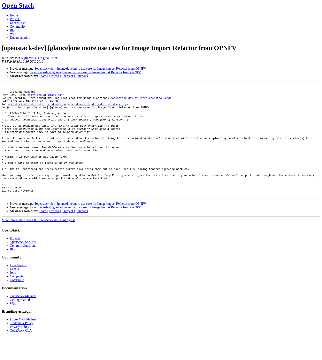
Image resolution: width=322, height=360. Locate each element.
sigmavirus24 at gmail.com (39, 58)
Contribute (17, 302)
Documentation (20, 37)
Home (14, 15)
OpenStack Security (23, 264)
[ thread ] (55, 76)
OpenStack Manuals (23, 318)
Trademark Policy (21, 345)
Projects (15, 19)
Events (14, 291)
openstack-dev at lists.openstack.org (141, 101)
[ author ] (82, 76)
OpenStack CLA (21, 352)
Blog (13, 30)
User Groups (18, 287)
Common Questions (23, 268)
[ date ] (43, 76)
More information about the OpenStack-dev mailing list (38, 242)
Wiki (13, 34)
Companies (17, 298)
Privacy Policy (19, 349)
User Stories (18, 23)
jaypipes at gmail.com (46, 97)
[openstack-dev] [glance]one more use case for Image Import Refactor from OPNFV (90, 68)
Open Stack (18, 5)
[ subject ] (68, 76)
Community (17, 26)
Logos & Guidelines (23, 341)
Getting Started (20, 322)
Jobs (13, 295)
